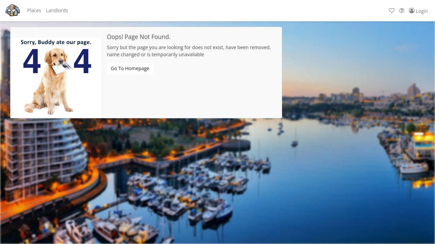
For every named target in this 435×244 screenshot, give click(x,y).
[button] (34, 10)
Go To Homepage (130, 68)
